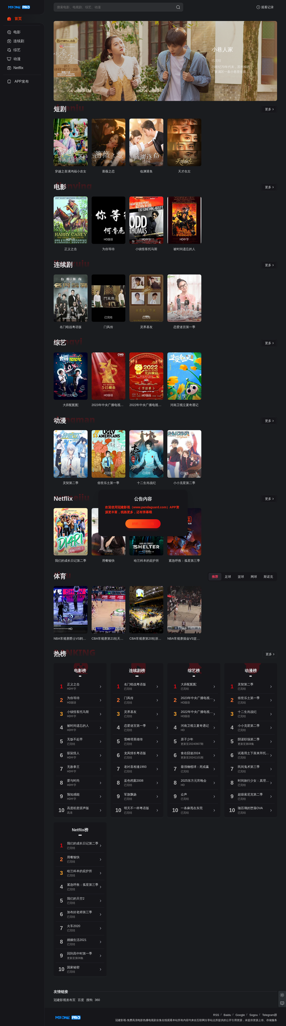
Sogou (253, 1015)
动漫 (60, 420)
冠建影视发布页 (65, 1000)
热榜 (60, 653)
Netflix (63, 498)
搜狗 (89, 1000)
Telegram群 (269, 1015)
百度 (81, 1000)
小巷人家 (222, 49)
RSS (216, 1015)
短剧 (60, 109)
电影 (60, 187)
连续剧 (63, 264)
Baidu (227, 1015)
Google (240, 1015)
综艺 (60, 342)
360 (97, 1000)
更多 (269, 109)
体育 (60, 576)
